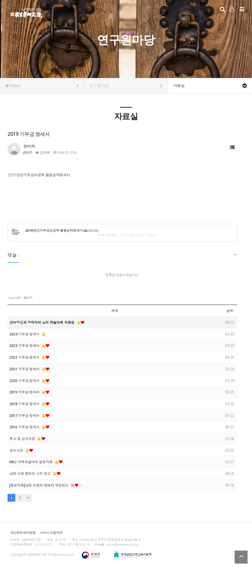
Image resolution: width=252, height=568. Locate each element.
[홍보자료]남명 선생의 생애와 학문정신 (40, 485)
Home (42, 86)
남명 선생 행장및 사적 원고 (31, 473)
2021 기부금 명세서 (25, 368)
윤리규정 (16, 450)
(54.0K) (59, 230)
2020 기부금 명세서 (25, 380)
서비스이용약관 (51, 532)
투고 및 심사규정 (23, 438)
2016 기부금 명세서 (25, 426)
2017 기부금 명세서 (25, 415)
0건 (27, 152)
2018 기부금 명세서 (25, 403)
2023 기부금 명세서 (25, 345)
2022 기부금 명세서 (25, 357)
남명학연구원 (26, 12)
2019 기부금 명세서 (25, 392)
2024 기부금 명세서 (25, 334)
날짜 (229, 310)
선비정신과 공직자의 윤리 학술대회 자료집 (43, 322)
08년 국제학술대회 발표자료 (32, 461)
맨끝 (28, 498)
